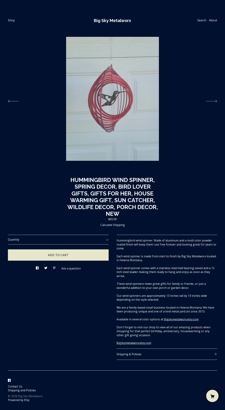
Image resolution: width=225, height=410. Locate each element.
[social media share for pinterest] (54, 267)
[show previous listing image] (16, 100)
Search (201, 20)
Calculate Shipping (112, 225)
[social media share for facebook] (37, 267)
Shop (11, 20)
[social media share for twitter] (45, 267)
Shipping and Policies (22, 390)
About (213, 20)
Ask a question (71, 268)
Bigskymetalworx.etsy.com (181, 319)
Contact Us (15, 386)
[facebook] (9, 380)
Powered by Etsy (19, 400)
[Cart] (212, 396)
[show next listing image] (208, 100)
